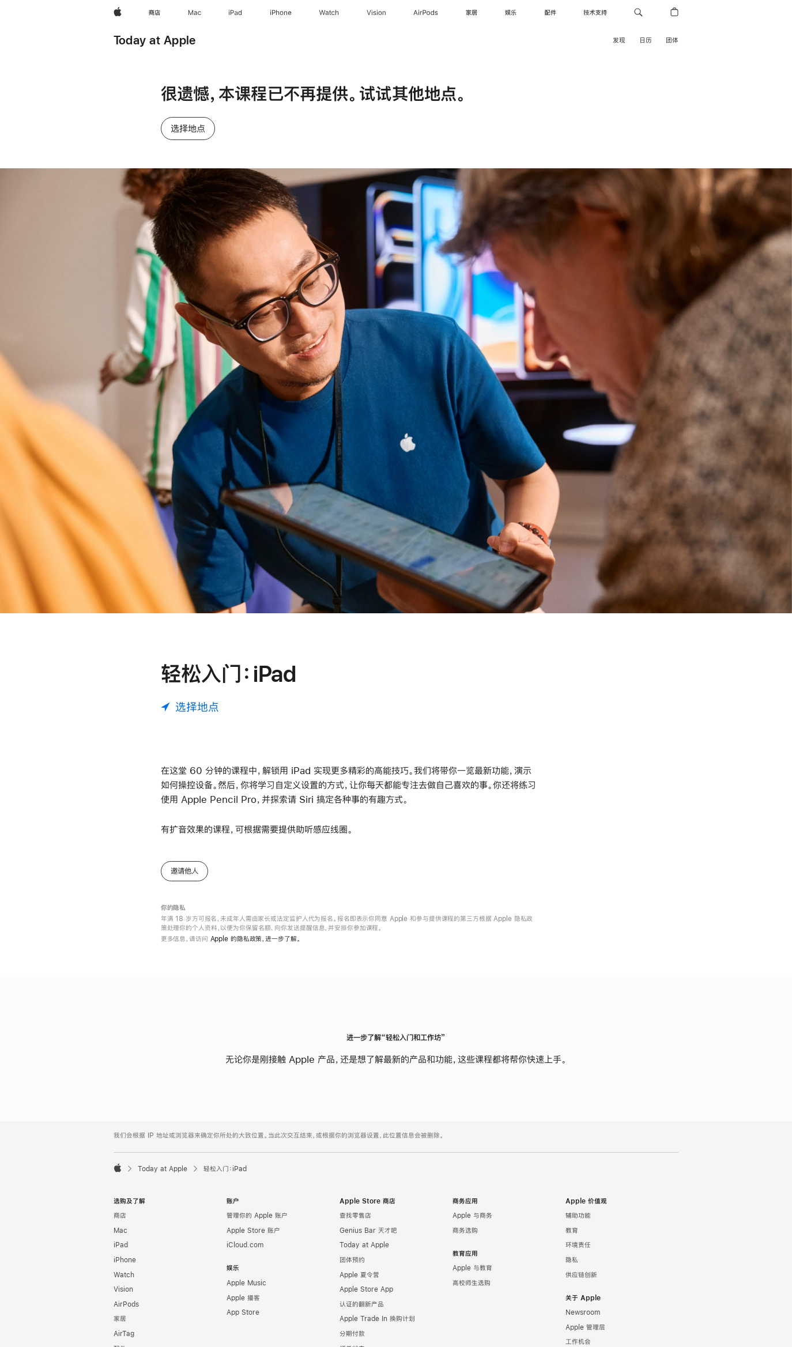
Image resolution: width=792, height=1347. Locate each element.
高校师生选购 (471, 1283)
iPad (121, 1245)
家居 (120, 1318)
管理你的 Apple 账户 (257, 1215)
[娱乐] (511, 12)
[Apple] (117, 12)
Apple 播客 (243, 1298)
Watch (124, 1274)
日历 (645, 40)
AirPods (126, 1304)
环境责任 (578, 1245)
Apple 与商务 (472, 1215)
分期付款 (352, 1333)
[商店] (154, 12)
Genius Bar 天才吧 (368, 1230)
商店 (120, 1215)
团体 (672, 40)
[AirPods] (426, 12)
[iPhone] (280, 12)
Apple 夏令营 (359, 1274)
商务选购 (465, 1230)
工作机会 (578, 1341)
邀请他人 (184, 871)
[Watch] (329, 12)
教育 (571, 1230)
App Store (243, 1312)
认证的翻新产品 (362, 1304)
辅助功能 (578, 1215)
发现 (619, 40)
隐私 (571, 1260)
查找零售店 (355, 1215)
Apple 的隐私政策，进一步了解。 (255, 938)
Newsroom (582, 1312)
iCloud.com (245, 1245)
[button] (638, 12)
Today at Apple (154, 40)
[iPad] (235, 12)
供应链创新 (581, 1274)
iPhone (125, 1260)
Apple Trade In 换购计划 (377, 1318)
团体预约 (352, 1260)
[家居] (471, 12)
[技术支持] (595, 12)
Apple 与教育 (472, 1268)
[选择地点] (190, 707)
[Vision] (376, 12)
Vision (123, 1289)
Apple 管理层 (585, 1327)
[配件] (550, 12)
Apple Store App (366, 1289)
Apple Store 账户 (253, 1230)
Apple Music (246, 1283)
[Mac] (194, 12)
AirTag (124, 1333)
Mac (120, 1230)
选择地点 (188, 128)
